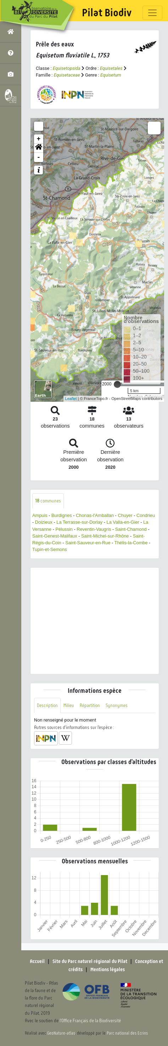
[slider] (117, 384)
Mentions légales (107, 969)
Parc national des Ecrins (127, 1033)
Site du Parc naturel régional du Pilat (89, 961)
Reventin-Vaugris (94, 529)
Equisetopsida (66, 68)
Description (47, 705)
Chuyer (125, 515)
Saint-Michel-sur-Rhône (105, 536)
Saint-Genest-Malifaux (54, 536)
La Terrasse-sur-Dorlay (79, 522)
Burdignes (61, 515)
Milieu (68, 705)
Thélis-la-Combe (131, 542)
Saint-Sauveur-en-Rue (87, 542)
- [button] (39, 157)
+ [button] (39, 139)
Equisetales (111, 68)
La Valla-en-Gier (123, 522)
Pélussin (63, 529)
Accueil (37, 961)
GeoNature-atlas (61, 1033)
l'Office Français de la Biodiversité (90, 1020)
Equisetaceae (67, 75)
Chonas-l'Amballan (95, 515)
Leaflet (71, 398)
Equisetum (110, 75)
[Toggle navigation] (152, 13)
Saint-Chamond (131, 529)
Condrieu (145, 515)
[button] (38, 148)
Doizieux (43, 522)
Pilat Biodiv (106, 12)
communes (48, 500)
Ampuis (39, 515)
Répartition (90, 705)
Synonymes (117, 705)
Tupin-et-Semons (49, 549)
